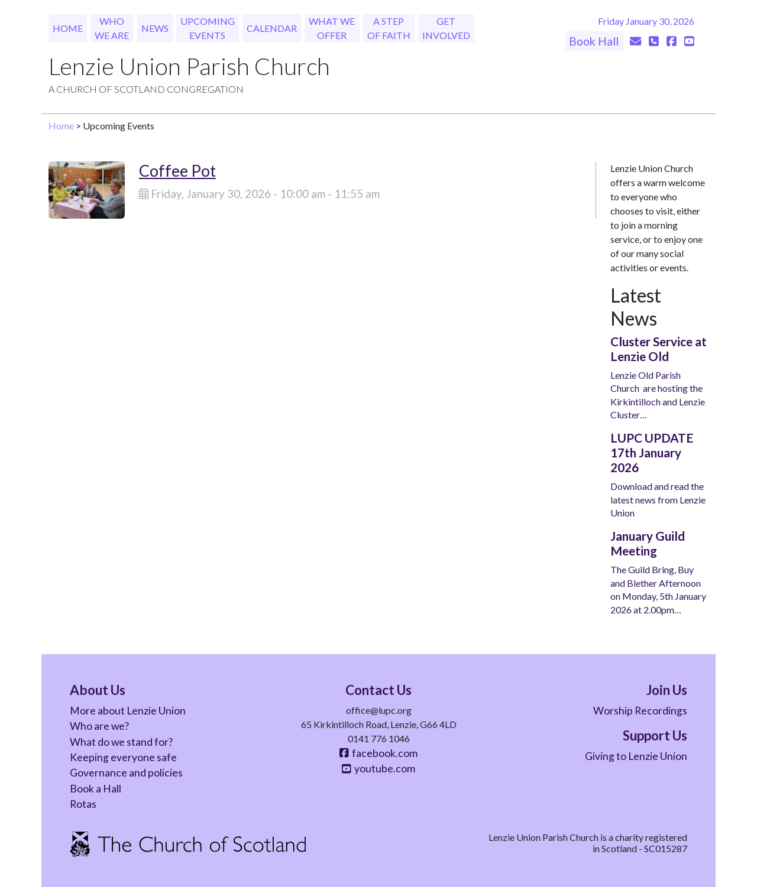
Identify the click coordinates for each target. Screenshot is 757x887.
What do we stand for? (121, 742)
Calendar (272, 28)
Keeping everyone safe (123, 757)
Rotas (83, 804)
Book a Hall (95, 788)
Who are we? (99, 726)
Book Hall (595, 41)
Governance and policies (126, 772)
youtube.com (378, 768)
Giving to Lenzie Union (636, 756)
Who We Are (112, 28)
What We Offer (332, 28)
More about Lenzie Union (128, 710)
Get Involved (446, 28)
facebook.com (378, 753)
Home (68, 28)
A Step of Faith (388, 28)
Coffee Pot (177, 170)
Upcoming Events (207, 28)
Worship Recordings (640, 710)
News (155, 28)
